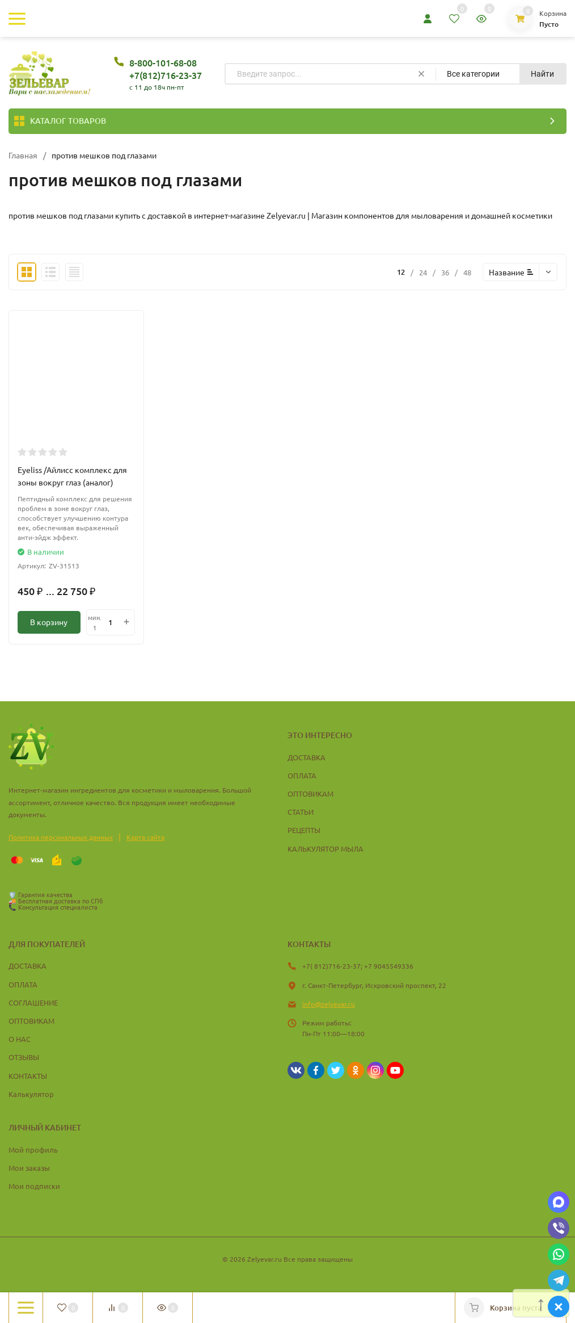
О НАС (20, 1039)
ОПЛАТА (302, 775)
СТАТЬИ (301, 812)
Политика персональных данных (61, 836)
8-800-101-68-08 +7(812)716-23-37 (165, 68)
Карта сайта (145, 836)
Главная (23, 155)
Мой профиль (33, 1149)
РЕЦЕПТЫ (304, 830)
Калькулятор (31, 1094)
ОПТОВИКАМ (310, 793)
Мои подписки (34, 1186)
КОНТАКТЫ (28, 1076)
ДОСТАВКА (306, 757)
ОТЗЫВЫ (24, 1057)
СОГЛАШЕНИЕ (33, 1002)
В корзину (48, 622)
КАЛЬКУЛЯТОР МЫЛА (325, 848)
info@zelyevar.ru (328, 1003)
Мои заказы (29, 1168)
